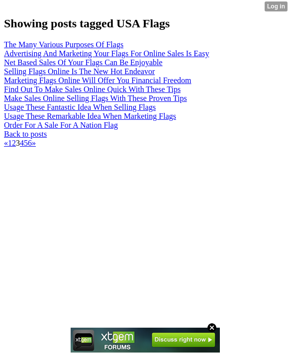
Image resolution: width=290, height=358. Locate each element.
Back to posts (25, 134)
